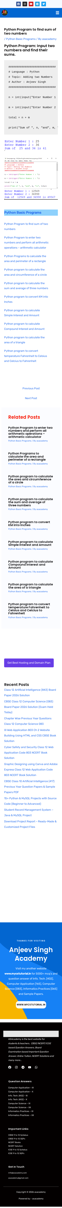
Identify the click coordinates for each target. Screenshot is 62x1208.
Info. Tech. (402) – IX (18, 1095)
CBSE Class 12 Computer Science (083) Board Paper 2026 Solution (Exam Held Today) (28, 707)
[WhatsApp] (36, 1067)
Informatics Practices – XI (20, 1111)
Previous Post (31, 388)
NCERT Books (14, 1142)
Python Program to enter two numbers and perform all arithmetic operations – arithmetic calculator (26, 242)
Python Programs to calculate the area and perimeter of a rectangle (27, 456)
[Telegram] (22, 1067)
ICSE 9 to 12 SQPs (16, 1153)
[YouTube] (29, 1067)
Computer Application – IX (21, 1087)
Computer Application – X (20, 1091)
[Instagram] (16, 1067)
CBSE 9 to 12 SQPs (16, 1139)
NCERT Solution (15, 1146)
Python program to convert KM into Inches (29, 523)
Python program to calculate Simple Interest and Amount (30, 543)
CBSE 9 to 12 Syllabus (18, 1135)
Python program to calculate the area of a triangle (30, 585)
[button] (57, 13)
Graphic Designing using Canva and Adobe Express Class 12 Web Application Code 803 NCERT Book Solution (31, 770)
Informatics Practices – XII (21, 1115)
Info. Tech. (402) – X (17, 1099)
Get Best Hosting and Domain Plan (28, 662)
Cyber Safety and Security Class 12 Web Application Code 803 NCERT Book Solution (29, 753)
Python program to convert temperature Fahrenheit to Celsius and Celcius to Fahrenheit (25, 356)
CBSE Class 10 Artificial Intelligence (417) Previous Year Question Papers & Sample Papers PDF (29, 787)
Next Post (31, 398)
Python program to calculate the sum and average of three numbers (30, 502)
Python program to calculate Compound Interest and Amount (30, 564)
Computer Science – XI (19, 1103)
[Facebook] (9, 1067)
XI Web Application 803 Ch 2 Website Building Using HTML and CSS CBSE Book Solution (30, 735)
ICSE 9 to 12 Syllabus (17, 1150)
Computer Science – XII (19, 1107)
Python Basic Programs (21, 39)
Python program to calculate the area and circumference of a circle (30, 479)
